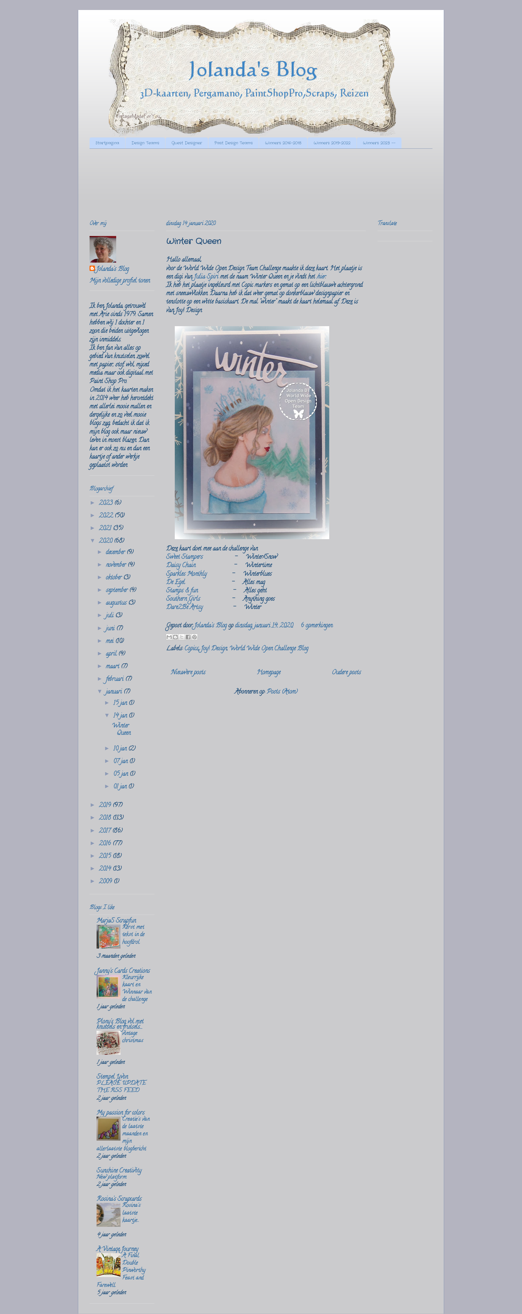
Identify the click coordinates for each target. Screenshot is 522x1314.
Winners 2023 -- (379, 143)
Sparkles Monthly (186, 574)
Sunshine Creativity (119, 1171)
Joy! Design (214, 649)
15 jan (121, 703)
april (112, 654)
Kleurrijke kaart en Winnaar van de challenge (136, 989)
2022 (107, 516)
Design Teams (145, 143)
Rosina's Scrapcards (119, 1199)
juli (110, 616)
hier (321, 277)
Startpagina (107, 143)
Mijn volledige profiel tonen (120, 281)
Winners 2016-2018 (283, 143)
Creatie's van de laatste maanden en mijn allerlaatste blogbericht (123, 1134)
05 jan (121, 774)
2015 (106, 856)
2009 (106, 882)
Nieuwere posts (188, 673)
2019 (106, 805)
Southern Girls (183, 599)
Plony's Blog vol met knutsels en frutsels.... (120, 1024)
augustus (117, 603)
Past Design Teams (233, 143)
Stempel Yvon (112, 1077)
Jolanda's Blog (112, 270)
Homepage (268, 673)
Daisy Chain (180, 565)
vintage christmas (132, 1037)
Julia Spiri (206, 277)
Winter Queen (193, 241)
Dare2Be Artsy (184, 607)
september (117, 590)
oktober (114, 578)
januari (115, 692)
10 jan (120, 749)
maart (113, 667)
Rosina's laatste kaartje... (131, 1213)
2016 (106, 844)
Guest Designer (186, 143)
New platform (112, 1177)
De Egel (175, 582)
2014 (106, 869)
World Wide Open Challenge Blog (268, 649)
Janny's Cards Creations (123, 971)
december (116, 552)
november (117, 565)
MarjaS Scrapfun (116, 921)
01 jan (120, 787)
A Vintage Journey (117, 1249)
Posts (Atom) (282, 692)
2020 (106, 541)
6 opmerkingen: (317, 626)
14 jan (121, 716)
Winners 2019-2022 (332, 143)
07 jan (121, 761)
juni (111, 629)
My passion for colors (120, 1113)
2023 (106, 503)
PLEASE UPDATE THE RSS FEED (121, 1087)
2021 (106, 529)
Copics (191, 649)
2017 (105, 831)
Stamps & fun (182, 591)
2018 (106, 818)
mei (110, 641)
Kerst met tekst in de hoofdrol (133, 935)
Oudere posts (346, 673)
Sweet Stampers (184, 557)
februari (115, 679)
